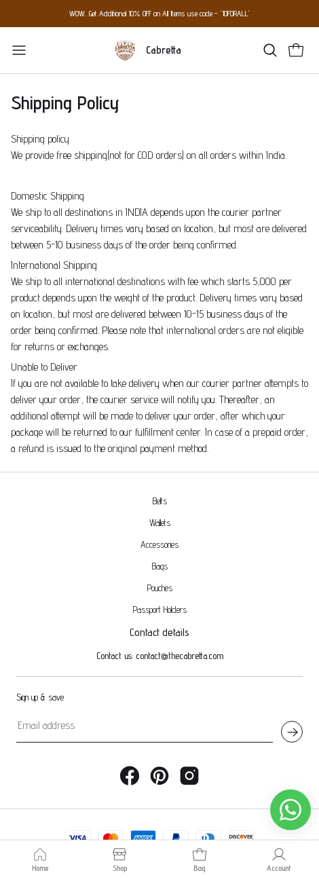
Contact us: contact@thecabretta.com (159, 628)
